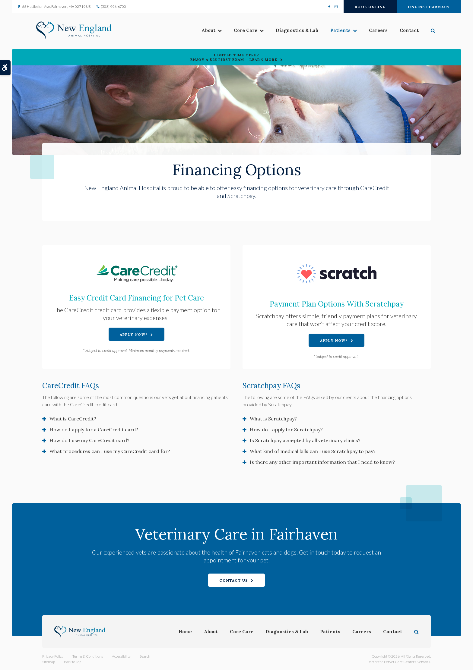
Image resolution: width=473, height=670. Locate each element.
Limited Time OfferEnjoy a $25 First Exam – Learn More (233, 57)
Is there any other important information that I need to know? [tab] (322, 462)
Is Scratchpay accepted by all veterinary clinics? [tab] (305, 440)
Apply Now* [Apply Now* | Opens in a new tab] (134, 334)
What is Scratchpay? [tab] (273, 419)
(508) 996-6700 (113, 6)
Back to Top (72, 661)
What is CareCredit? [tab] (72, 419)
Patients (334, 31)
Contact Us (233, 580)
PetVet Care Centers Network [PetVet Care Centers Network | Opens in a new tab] (407, 661)
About (202, 31)
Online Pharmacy (429, 7)
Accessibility (121, 656)
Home (185, 631)
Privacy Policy (52, 656)
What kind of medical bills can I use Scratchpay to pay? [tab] (313, 451)
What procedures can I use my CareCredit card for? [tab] (109, 451)
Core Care (239, 31)
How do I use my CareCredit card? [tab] (89, 440)
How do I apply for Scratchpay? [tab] (286, 429)
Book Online (370, 7)
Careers (372, 31)
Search (145, 656)
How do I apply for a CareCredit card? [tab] (93, 429)
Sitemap (48, 661)
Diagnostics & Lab (291, 31)
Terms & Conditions (87, 656)
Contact (403, 31)
